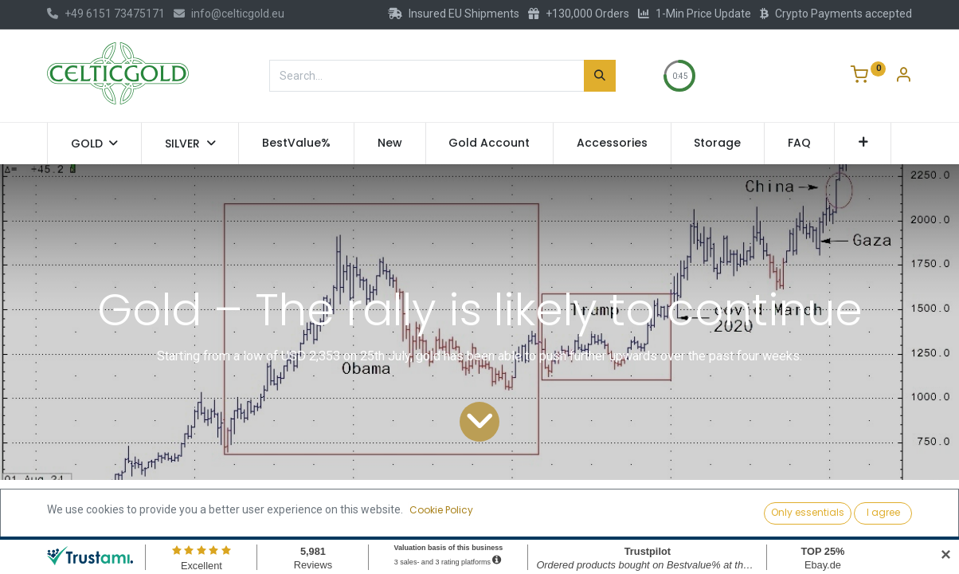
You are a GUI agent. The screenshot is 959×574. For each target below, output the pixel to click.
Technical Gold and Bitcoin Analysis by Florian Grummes (247, 506)
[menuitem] (296, 143)
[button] (863, 143)
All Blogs (68, 506)
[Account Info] (903, 76)
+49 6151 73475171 (106, 13)
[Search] (600, 76)
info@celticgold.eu (229, 13)
